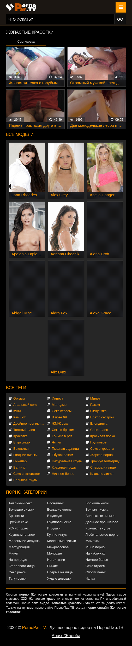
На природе (18, 560)
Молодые (59, 405)
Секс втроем (61, 411)
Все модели (20, 134)
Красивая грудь (64, 467)
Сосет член (99, 430)
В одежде (54, 516)
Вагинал (19, 467)
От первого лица (22, 566)
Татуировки (17, 578)
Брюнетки (20, 449)
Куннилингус (57, 535)
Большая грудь (25, 480)
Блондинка (98, 423)
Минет (95, 398)
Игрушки (53, 528)
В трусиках (21, 442)
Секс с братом (63, 430)
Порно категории (26, 492)
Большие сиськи (21, 509)
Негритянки (56, 560)
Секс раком (18, 572)
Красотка (20, 436)
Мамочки (93, 541)
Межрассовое (58, 547)
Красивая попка (102, 436)
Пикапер (20, 461)
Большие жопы (97, 503)
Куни (17, 411)
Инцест (57, 398)
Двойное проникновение (29, 423)
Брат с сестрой (102, 417)
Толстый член (24, 430)
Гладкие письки (25, 455)
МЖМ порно (95, 547)
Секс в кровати (102, 449)
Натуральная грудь (67, 461)
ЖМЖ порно (18, 528)
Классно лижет (102, 474)
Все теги (16, 387)
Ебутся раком (62, 455)
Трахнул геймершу (104, 461)
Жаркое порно (101, 455)
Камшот (19, 417)
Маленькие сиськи (61, 541)
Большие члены (59, 509)
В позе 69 (59, 417)
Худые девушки (59, 578)
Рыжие (52, 566)
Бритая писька (97, 509)
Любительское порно (102, 535)
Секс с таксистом (26, 474)
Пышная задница (65, 449)
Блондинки (55, 503)
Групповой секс (59, 522)
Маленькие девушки (24, 541)
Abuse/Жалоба (66, 635)
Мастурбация (19, 547)
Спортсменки (96, 572)
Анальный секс (25, 405)
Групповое (98, 442)
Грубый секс (18, 522)
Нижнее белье (63, 474)
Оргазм (19, 398)
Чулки (56, 442)
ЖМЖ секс (60, 423)
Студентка (98, 411)
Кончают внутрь (98, 528)
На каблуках (95, 553)
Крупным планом (22, 535)
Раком (95, 405)
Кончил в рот (62, 436)
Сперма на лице (103, 467)
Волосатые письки (100, 516)
